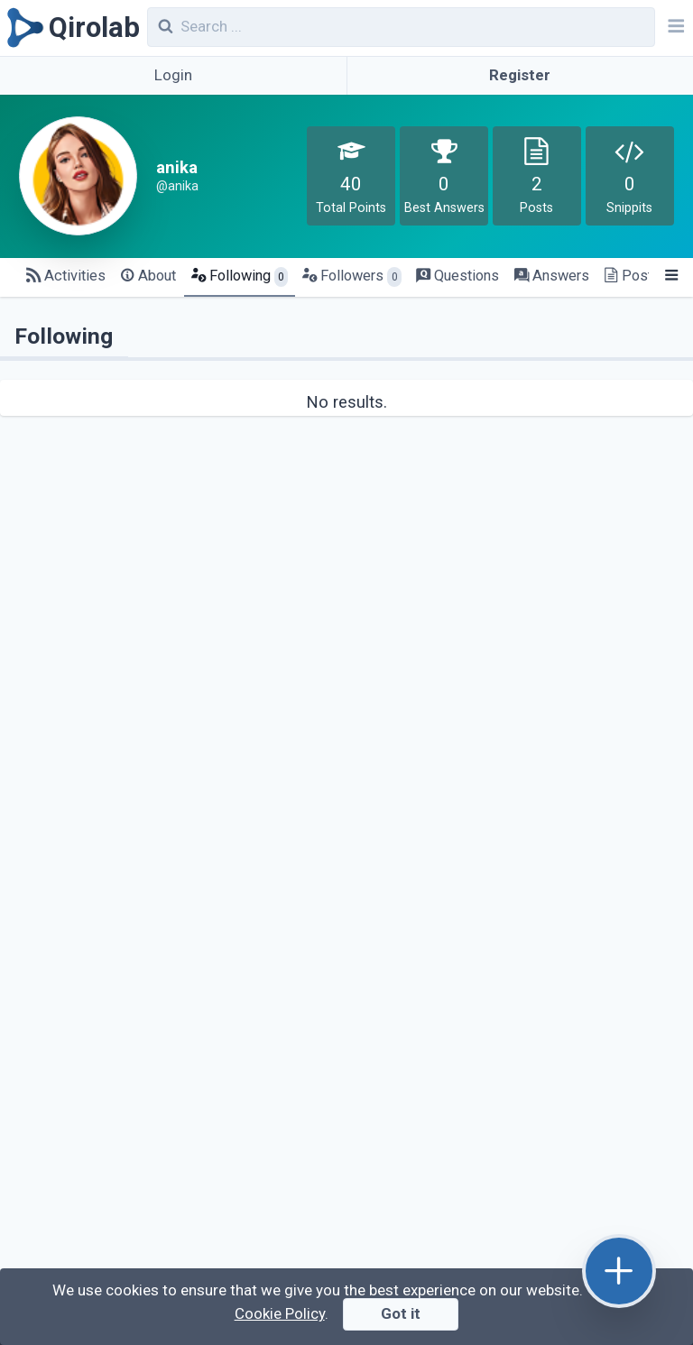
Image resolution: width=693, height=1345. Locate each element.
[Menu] (671, 276)
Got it (400, 1313)
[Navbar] (674, 28)
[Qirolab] (70, 28)
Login (173, 75)
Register (519, 75)
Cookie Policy (280, 1313)
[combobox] (401, 27)
